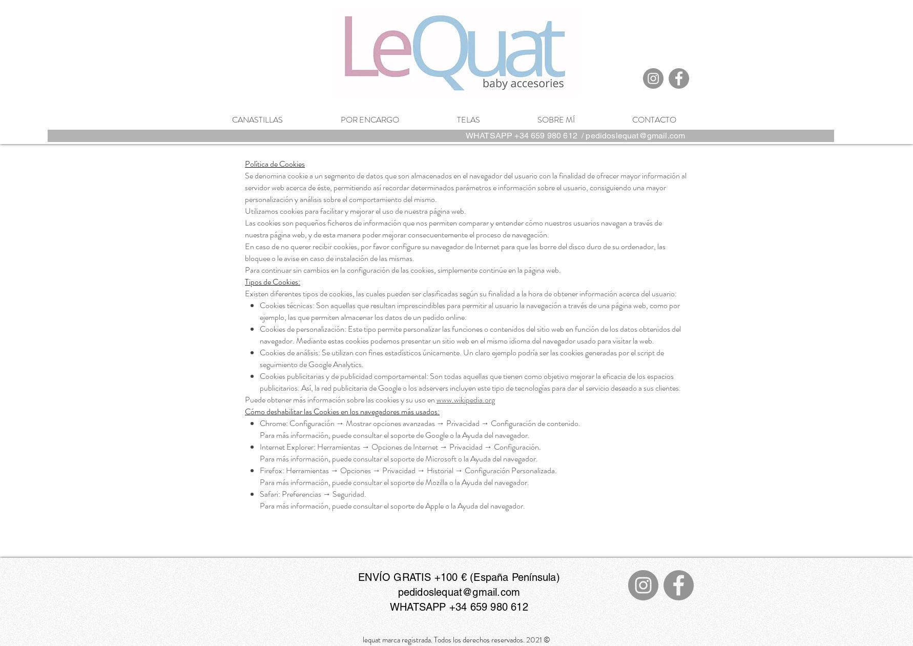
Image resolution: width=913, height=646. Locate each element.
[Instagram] (653, 78)
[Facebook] (679, 78)
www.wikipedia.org (466, 400)
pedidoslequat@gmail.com (635, 135)
